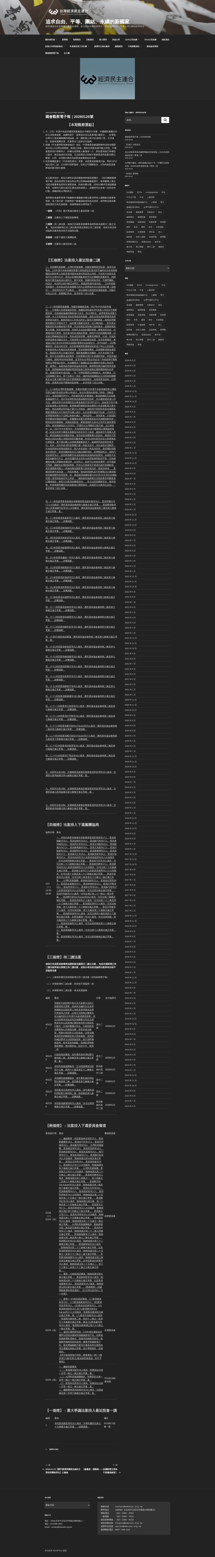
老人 (160, 232)
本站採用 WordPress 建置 (56, 1550)
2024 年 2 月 (130, 504)
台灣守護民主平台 (151, 207)
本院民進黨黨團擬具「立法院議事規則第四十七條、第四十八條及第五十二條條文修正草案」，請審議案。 (74, 1069)
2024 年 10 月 (131, 463)
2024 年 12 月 (131, 453)
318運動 (129, 192)
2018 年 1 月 (130, 849)
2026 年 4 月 (130, 371)
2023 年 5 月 (130, 551)
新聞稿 (65, 40)
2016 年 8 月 (130, 936)
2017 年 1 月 (130, 911)
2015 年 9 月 (130, 988)
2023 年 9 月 (130, 530)
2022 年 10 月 (131, 587)
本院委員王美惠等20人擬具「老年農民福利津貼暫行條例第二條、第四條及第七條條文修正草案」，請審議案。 (74, 1093)
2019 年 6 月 (130, 787)
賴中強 (157, 242)
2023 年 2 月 (130, 566)
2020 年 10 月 (131, 710)
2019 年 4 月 (130, 797)
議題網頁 (119, 46)
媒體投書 (141, 217)
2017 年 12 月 (131, 854)
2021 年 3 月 (130, 684)
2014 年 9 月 (130, 1029)
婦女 (160, 212)
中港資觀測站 (135, 46)
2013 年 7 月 (130, 1101)
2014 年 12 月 (131, 1019)
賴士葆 (129, 247)
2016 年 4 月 (130, 957)
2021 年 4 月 (130, 679)
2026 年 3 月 (130, 376)
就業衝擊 (153, 222)
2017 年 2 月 (130, 905)
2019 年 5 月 (130, 792)
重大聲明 (103, 40)
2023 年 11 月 (131, 520)
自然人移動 (140, 237)
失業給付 (151, 212)
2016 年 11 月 (131, 921)
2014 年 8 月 (130, 1034)
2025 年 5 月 (130, 427)
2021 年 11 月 (131, 643)
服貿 (143, 227)
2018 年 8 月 (130, 839)
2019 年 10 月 (131, 767)
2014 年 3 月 (130, 1060)
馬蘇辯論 (130, 252)
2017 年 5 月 (130, 890)
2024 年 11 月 (131, 458)
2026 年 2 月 (130, 381)
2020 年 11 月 (131, 705)
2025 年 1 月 (130, 448)
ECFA (139, 192)
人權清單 (151, 197)
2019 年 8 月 (130, 777)
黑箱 (140, 252)
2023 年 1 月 (130, 571)
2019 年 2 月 (130, 808)
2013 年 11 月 (131, 1080)
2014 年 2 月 (130, 1065)
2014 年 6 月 (130, 1044)
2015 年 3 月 (130, 1003)
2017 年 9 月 (130, 869)
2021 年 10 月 (131, 648)
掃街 (128, 227)
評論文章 (116, 40)
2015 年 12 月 (131, 977)
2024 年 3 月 (130, 499)
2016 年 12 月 (131, 916)
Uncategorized (152, 192)
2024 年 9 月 (130, 468)
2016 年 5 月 (130, 952)
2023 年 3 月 (130, 561)
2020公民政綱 (132, 40)
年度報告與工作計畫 (80, 46)
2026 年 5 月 (130, 365)
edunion (61, 112)
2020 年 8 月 (130, 720)
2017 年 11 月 (131, 859)
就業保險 (141, 222)
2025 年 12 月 (131, 391)
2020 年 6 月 (130, 725)
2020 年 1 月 (130, 751)
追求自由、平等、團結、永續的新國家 (87, 21)
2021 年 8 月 (130, 659)
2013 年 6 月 (130, 1106)
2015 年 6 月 (130, 998)
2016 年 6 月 (130, 947)
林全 (150, 227)
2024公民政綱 (150, 40)
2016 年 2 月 (130, 967)
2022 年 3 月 (130, 623)
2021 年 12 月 (131, 638)
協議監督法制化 (133, 207)
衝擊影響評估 (132, 242)
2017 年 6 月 (130, 885)
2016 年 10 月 (131, 926)
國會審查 (139, 212)
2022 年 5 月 (130, 612)
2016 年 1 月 (130, 972)
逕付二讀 (151, 247)
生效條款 (160, 227)
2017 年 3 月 (130, 900)
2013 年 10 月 (131, 1085)
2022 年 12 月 (131, 576)
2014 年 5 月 (130, 1049)
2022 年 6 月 (130, 607)
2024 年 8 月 (130, 473)
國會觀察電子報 (52, 53)
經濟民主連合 (53, 1449)
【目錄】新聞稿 (131, 173)
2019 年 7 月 (130, 782)
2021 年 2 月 (130, 689)
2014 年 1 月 (130, 1070)
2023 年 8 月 (130, 535)
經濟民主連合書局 (102, 46)
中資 (141, 197)
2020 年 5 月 (130, 731)
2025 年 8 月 (130, 412)
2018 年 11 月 (131, 823)
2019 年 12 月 (131, 756)
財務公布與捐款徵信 (55, 46)
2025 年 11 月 (131, 396)
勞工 (162, 202)
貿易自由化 (146, 242)
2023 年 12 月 (131, 515)
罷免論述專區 (152, 46)
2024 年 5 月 (130, 489)
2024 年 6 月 (130, 484)
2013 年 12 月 (131, 1075)
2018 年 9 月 (130, 833)
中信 (163, 192)
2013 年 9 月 (130, 1091)
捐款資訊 (165, 40)
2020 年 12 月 (131, 700)
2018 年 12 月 (131, 818)
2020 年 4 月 (130, 736)
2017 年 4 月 (130, 895)
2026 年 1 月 (130, 386)
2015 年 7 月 (130, 993)
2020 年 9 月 (130, 715)
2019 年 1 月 (130, 813)
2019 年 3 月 (130, 803)
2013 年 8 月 (130, 1096)
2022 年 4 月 (130, 617)
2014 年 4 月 (130, 1055)
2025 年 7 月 (130, 417)
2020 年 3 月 (130, 741)
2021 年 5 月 (130, 674)
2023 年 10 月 (131, 525)
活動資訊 (90, 40)
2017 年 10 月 (131, 864)
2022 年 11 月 (131, 581)
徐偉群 (163, 222)
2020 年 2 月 (130, 746)
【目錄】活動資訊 (132, 144)
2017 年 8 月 (130, 875)
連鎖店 (161, 247)
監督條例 (130, 232)
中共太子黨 (131, 197)
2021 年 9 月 (130, 653)
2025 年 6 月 (130, 422)
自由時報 (153, 237)
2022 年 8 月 (130, 597)
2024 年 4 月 (130, 494)
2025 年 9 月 (130, 407)
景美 (136, 227)
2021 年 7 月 (130, 664)
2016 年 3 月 (130, 962)
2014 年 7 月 (130, 1039)
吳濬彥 (129, 212)
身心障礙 (139, 247)
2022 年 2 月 (130, 628)
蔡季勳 (163, 237)
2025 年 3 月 (130, 437)
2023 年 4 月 (130, 556)
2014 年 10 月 (131, 1024)
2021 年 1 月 (130, 695)
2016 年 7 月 (130, 941)
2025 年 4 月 (130, 432)
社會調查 (141, 232)
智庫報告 (77, 40)
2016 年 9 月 (130, 931)
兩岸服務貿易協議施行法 (137, 202)
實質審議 (130, 222)
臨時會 (129, 237)
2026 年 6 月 (130, 360)
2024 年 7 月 (130, 479)
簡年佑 (152, 232)
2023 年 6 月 (130, 545)
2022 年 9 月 (130, 592)
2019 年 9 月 (130, 772)
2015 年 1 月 (130, 1013)
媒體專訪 (130, 217)
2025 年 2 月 (130, 443)
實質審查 (153, 217)
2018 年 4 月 (130, 844)
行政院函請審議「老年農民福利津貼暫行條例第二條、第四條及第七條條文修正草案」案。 (74, 1057)
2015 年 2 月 (130, 1008)
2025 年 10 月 (131, 401)
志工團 (67, 53)
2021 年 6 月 (130, 669)
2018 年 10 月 (131, 828)
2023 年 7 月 (130, 540)
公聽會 (154, 202)
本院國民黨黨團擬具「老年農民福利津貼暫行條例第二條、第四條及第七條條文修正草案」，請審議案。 (74, 1081)
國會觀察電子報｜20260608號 (138, 137)
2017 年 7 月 (130, 880)
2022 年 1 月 (130, 633)
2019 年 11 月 (131, 761)
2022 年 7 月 (130, 602)
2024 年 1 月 (130, 509)
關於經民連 (51, 40)
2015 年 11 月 (131, 983)
